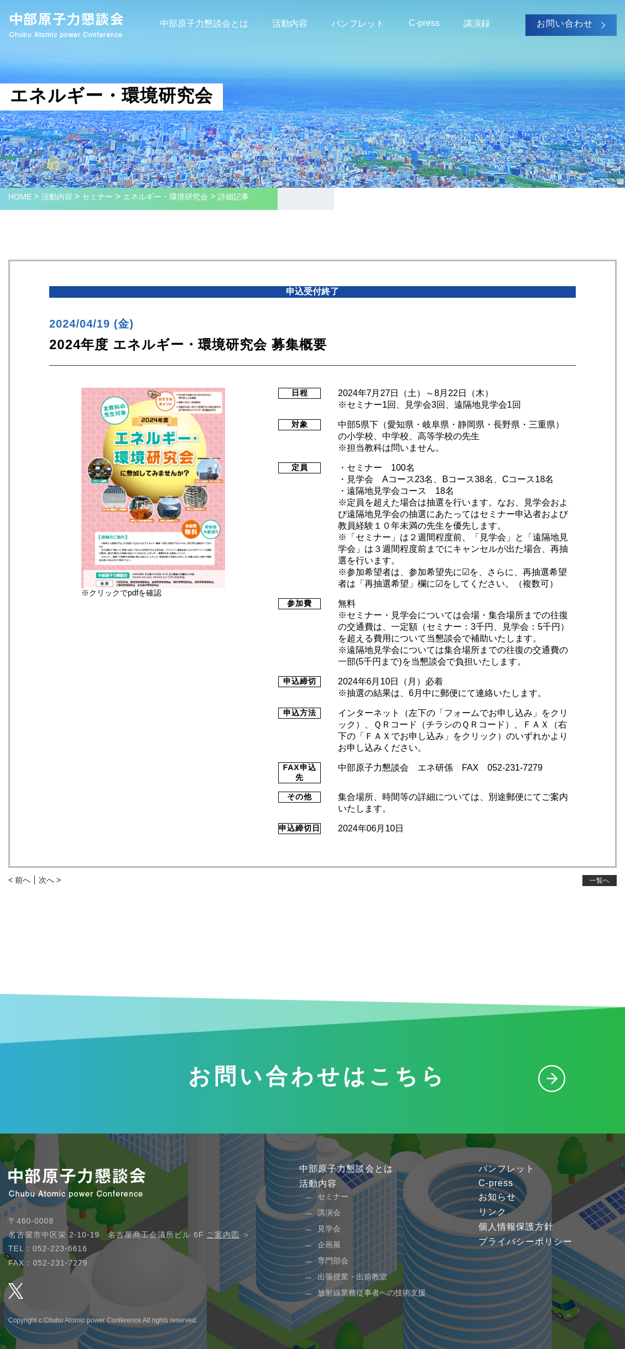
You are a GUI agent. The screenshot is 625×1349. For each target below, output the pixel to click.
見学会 (329, 1228)
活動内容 (290, 23)
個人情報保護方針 (516, 1226)
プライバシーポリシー (525, 1241)
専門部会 (332, 1260)
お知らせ (497, 1197)
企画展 (329, 1244)
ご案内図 (222, 1234)
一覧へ (600, 880)
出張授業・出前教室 (352, 1276)
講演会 (329, 1212)
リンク (492, 1211)
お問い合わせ (565, 23)
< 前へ (19, 880)
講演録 (476, 23)
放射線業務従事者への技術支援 (371, 1292)
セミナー (332, 1196)
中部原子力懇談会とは (204, 23)
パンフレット (357, 23)
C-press (424, 23)
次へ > (50, 880)
